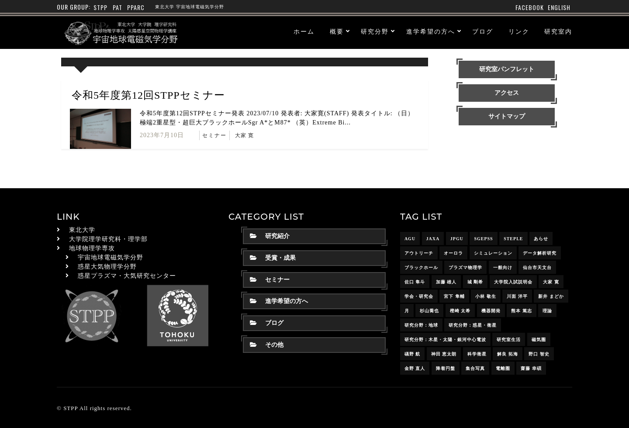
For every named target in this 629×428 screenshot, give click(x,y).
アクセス (506, 93)
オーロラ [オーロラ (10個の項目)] (453, 253)
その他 (266, 345)
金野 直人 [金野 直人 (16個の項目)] (414, 368)
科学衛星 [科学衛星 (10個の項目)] (477, 354)
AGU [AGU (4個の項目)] (409, 238)
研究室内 (558, 31)
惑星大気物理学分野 (107, 266)
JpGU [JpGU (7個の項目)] (456, 238)
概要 (337, 31)
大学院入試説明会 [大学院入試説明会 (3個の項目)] (513, 282)
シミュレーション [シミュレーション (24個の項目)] (493, 253)
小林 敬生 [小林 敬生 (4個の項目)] (485, 296)
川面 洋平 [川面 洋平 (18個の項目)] (517, 296)
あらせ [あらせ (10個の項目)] (541, 238)
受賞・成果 (273, 258)
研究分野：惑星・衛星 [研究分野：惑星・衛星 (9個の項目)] (473, 325)
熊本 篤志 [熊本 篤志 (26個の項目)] (521, 310)
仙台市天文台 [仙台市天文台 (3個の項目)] (537, 267)
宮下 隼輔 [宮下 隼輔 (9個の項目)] (454, 296)
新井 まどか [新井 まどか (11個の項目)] (551, 296)
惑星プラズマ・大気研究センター (127, 276)
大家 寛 (244, 135)
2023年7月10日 (162, 135)
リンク (518, 31)
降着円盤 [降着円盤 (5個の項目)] (445, 368)
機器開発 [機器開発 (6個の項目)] (491, 310)
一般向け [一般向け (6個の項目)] (502, 267)
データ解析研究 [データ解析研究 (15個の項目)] (539, 253)
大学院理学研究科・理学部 (108, 239)
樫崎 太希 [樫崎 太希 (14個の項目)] (460, 310)
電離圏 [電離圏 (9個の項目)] (503, 368)
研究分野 (375, 31)
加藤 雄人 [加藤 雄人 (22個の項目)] (446, 282)
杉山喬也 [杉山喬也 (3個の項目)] (429, 310)
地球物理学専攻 (92, 248)
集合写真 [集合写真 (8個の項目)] (475, 368)
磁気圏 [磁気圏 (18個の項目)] (539, 339)
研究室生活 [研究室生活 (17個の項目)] (509, 339)
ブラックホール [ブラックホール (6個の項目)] (421, 267)
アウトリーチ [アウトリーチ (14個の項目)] (418, 253)
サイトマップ (506, 116)
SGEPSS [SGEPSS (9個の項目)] (483, 238)
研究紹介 (270, 236)
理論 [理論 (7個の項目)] (547, 310)
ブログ (482, 31)
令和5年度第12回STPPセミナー (148, 95)
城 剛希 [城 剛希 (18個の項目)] (475, 282)
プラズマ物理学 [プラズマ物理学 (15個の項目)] (465, 267)
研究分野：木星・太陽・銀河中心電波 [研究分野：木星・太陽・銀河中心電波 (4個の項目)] (445, 339)
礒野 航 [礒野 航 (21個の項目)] (412, 354)
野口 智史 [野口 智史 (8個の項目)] (539, 354)
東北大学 (82, 230)
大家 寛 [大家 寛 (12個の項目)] (551, 282)
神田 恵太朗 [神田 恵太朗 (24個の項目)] (444, 354)
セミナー (214, 135)
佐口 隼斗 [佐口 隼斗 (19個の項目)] (414, 282)
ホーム (304, 31)
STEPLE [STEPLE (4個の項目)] (513, 238)
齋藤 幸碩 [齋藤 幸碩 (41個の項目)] (531, 368)
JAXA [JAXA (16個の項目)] (433, 238)
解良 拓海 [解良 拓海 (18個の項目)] (507, 354)
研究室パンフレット (506, 69)
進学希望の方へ (430, 31)
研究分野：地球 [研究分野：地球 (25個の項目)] (421, 325)
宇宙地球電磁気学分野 (110, 257)
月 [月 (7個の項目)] (406, 310)
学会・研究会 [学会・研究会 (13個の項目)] (418, 296)
